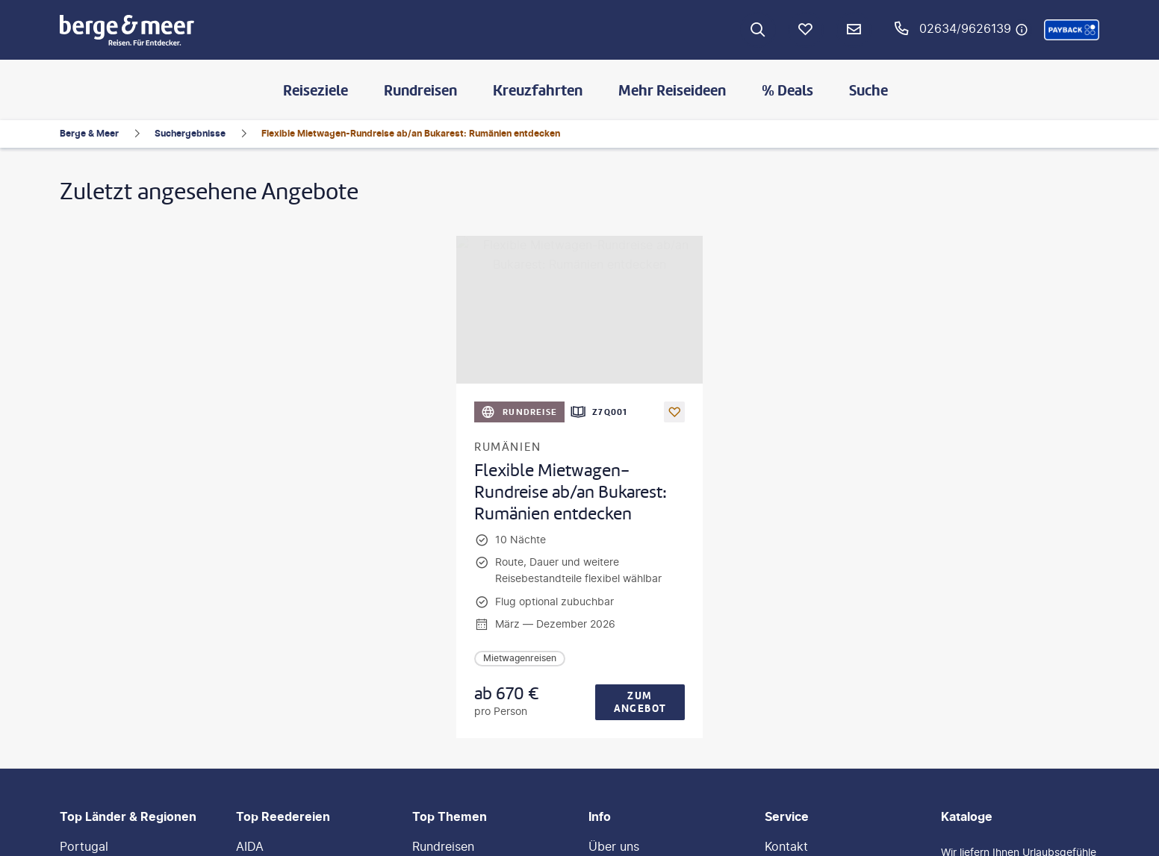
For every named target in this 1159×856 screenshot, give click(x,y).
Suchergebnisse (190, 133)
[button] (1071, 29)
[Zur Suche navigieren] (758, 30)
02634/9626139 (965, 28)
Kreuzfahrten (537, 90)
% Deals (787, 90)
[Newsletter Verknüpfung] (853, 30)
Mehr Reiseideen (672, 90)
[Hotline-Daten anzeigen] (1021, 29)
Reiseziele (315, 90)
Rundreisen (420, 90)
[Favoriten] (806, 30)
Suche (868, 90)
